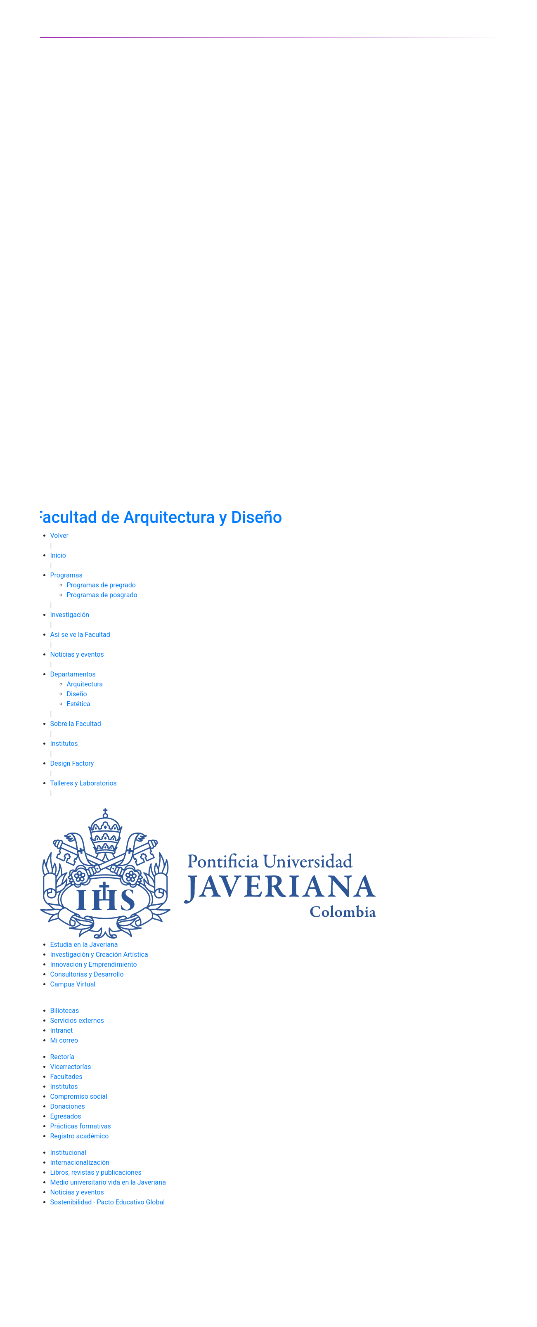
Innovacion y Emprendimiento (93, 964)
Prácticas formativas (80, 1126)
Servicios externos (77, 1020)
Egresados (65, 1116)
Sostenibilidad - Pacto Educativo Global (107, 1202)
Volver (59, 535)
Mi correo (64, 1040)
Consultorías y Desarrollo (87, 974)
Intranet (61, 1030)
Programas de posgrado (102, 595)
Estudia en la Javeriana (84, 945)
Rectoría (62, 1057)
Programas (66, 575)
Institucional (68, 1153)
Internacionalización (79, 1162)
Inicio (58, 555)
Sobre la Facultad (75, 724)
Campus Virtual (73, 984)
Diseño (77, 694)
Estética (78, 704)
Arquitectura (85, 684)
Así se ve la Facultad (80, 635)
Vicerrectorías (70, 1067)
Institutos (64, 743)
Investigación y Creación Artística (99, 954)
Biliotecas (64, 1011)
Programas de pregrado (101, 585)
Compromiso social (78, 1096)
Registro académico (79, 1136)
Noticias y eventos (77, 654)
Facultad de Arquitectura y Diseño (158, 517)
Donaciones (67, 1106)
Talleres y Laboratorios (83, 783)
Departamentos (73, 674)
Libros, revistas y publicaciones (96, 1172)
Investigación (70, 615)
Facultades (66, 1077)
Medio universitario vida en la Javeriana (108, 1182)
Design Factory (72, 763)
